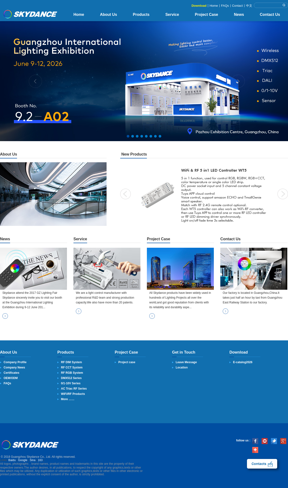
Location (182, 367)
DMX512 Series (71, 378)
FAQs (225, 5)
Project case (126, 362)
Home (214, 5)
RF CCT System (72, 367)
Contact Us (270, 14)
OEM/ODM (11, 378)
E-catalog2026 (242, 362)
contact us (262, 464)
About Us (108, 14)
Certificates (11, 372)
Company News (14, 367)
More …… (67, 399)
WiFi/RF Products (73, 394)
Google (22, 460)
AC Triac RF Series (74, 388)
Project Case (206, 14)
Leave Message (186, 362)
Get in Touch (183, 352)
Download (199, 5)
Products (141, 14)
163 (40, 460)
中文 (249, 5)
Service (172, 14)
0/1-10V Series (70, 383)
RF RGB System (72, 372)
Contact (237, 5)
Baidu (12, 460)
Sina (33, 460)
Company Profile (15, 362)
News (239, 14)
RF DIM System (71, 362)
